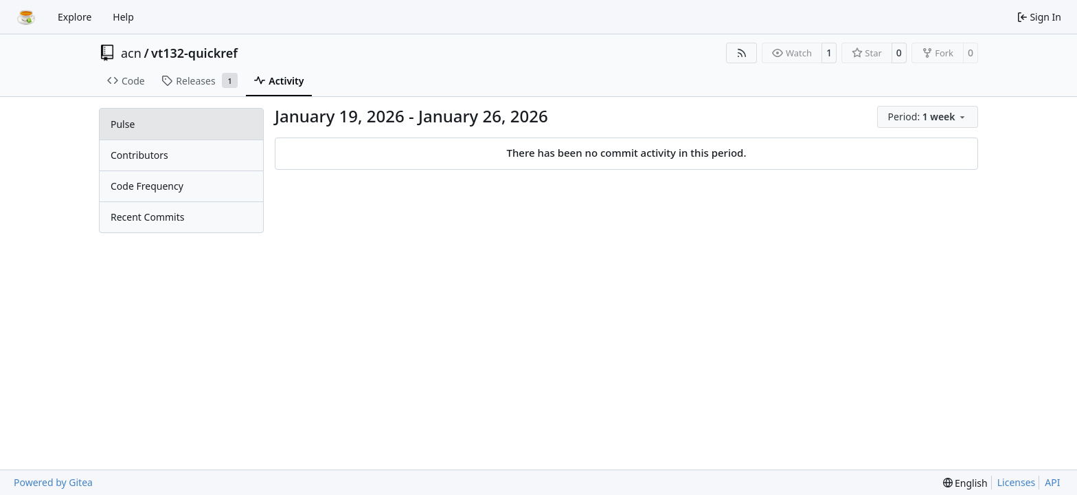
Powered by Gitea (53, 482)
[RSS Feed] (742, 53)
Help (123, 16)
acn (131, 53)
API (1052, 482)
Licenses (1016, 482)
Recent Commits (147, 216)
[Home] (26, 17)
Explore (74, 16)
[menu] (927, 117)
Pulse (123, 124)
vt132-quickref (194, 53)
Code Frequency (147, 185)
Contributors (139, 155)
